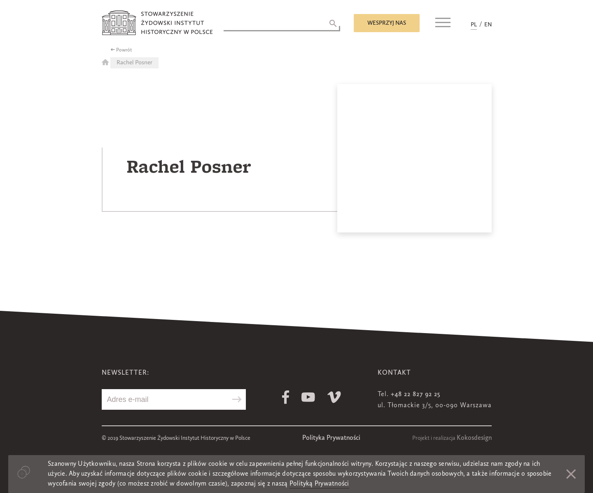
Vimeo (334, 397)
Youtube (308, 397)
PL (474, 25)
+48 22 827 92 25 (415, 394)
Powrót (124, 50)
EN (488, 25)
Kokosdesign (474, 438)
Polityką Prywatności (319, 484)
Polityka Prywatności (331, 438)
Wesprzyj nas (386, 23)
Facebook (285, 397)
